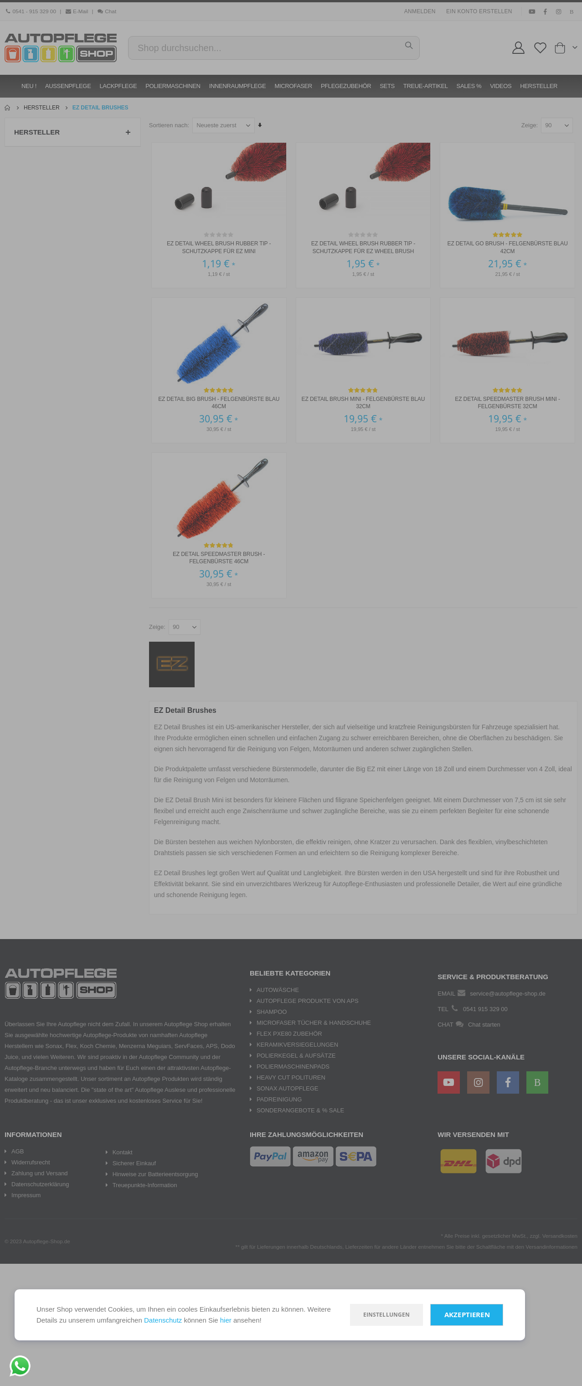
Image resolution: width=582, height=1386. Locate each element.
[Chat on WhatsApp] (20, 1366)
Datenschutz (163, 1320)
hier (226, 1320)
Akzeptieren (467, 1314)
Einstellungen (386, 1315)
